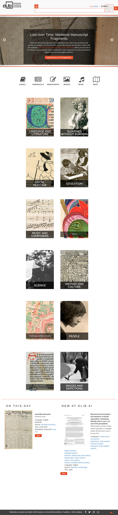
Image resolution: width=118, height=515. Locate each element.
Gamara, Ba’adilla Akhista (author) (77, 463)
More (38, 435)
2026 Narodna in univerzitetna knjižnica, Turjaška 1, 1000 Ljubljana (57, 512)
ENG (96, 6)
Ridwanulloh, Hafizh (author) (75, 458)
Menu (104, 6)
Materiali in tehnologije (79, 467)
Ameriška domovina (48, 425)
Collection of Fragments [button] (59, 57)
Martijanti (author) (71, 453)
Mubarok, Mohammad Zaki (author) (77, 455)
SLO (91, 6)
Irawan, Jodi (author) (72, 460)
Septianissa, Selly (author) (100, 441)
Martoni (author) (70, 451)
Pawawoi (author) (97, 444)
